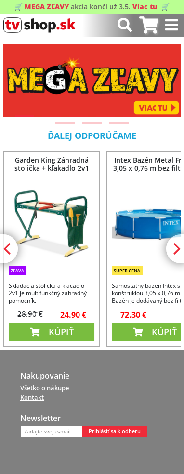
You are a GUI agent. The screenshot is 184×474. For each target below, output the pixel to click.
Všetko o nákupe (44, 387)
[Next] (165, 80)
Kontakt (32, 397)
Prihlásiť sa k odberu (115, 431)
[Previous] (18, 80)
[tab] (148, 25)
